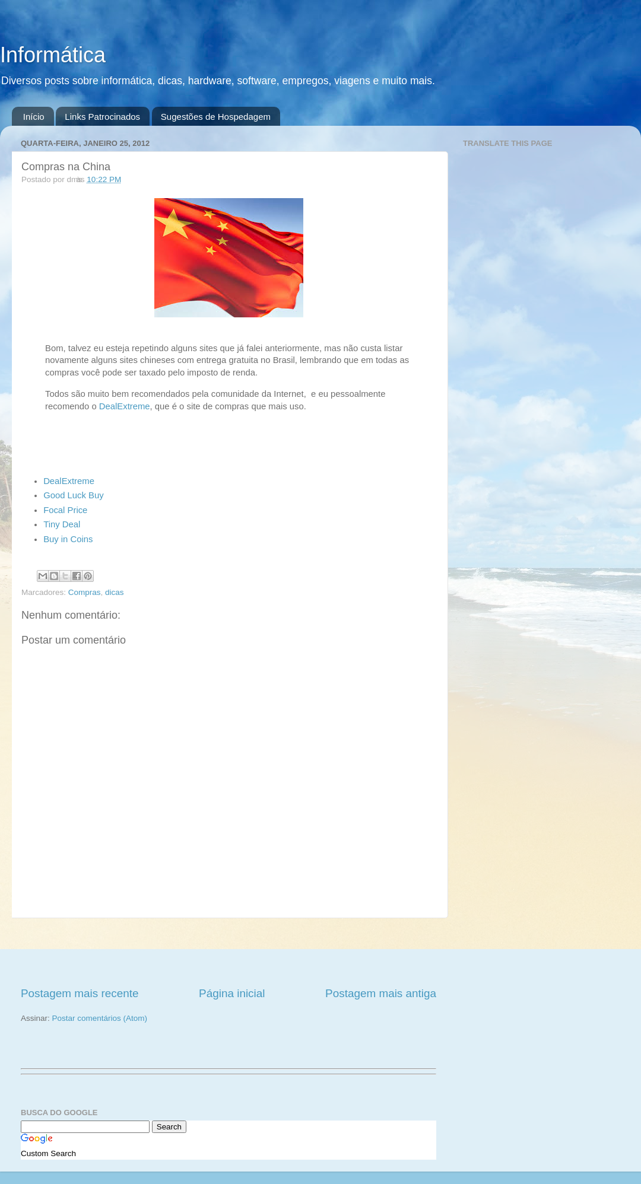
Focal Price (65, 510)
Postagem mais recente (79, 993)
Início (34, 117)
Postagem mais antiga (380, 993)
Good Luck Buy (73, 495)
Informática (53, 55)
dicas (114, 592)
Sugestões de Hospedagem (216, 117)
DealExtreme (124, 406)
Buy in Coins (68, 539)
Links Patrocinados (102, 117)
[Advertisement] (228, 952)
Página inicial (232, 993)
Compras (84, 592)
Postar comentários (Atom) (100, 1018)
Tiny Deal (61, 524)
